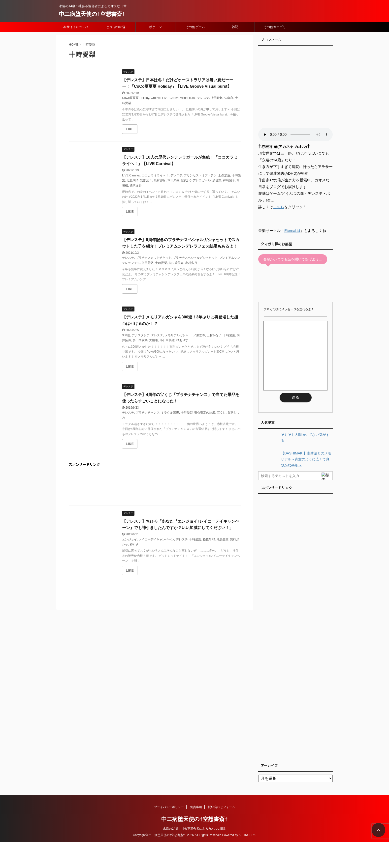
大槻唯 (153, 340)
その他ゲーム (195, 27)
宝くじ (221, 412)
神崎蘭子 (229, 180)
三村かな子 (214, 335)
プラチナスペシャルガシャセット (195, 257)
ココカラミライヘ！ (155, 175)
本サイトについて (76, 27)
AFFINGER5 (247, 835)
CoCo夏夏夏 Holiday (135, 98)
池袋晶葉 (222, 539)
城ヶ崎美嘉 (176, 263)
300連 (126, 335)
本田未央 (173, 180)
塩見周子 (133, 180)
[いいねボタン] (129, 129)
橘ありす (182, 340)
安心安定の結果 (204, 412)
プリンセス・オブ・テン (200, 175)
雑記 (235, 27)
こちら (278, 207)
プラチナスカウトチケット (153, 257)
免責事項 (196, 807)
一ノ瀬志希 (197, 335)
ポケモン (155, 27)
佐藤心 (228, 98)
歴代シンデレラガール (196, 180)
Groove (156, 98)
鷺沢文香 (136, 185)
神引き (134, 544)
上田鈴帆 (217, 98)
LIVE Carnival (131, 175)
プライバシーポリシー (169, 807)
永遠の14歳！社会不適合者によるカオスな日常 (194, 828)
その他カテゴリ (274, 27)
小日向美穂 (167, 340)
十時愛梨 (161, 263)
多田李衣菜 (140, 340)
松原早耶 (209, 539)
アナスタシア (141, 335)
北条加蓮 (224, 175)
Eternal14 (292, 230)
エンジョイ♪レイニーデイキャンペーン (148, 539)
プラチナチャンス (148, 412)
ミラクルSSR (170, 412)
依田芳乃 (148, 263)
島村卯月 (160, 180)
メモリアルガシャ (177, 335)
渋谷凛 (216, 180)
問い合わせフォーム (221, 807)
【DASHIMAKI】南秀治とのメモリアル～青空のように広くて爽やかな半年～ (306, 459)
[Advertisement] (155, 487)
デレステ (203, 98)
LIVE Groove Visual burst (179, 98)
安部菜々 (146, 180)
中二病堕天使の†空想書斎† (92, 14)
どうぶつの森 (116, 27)
